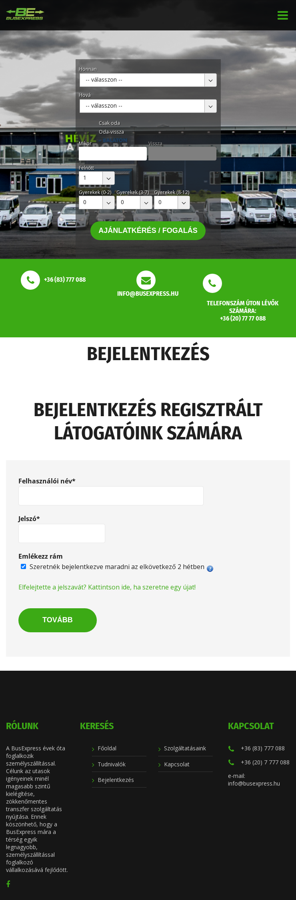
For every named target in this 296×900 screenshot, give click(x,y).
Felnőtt (86, 167)
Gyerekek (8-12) (171, 192)
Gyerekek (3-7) (132, 192)
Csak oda (109, 123)
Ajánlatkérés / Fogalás (148, 231)
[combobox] (148, 80)
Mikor (85, 143)
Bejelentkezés (116, 780)
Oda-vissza (111, 131)
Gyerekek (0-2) (95, 192)
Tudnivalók (112, 764)
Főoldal (107, 748)
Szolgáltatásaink (185, 748)
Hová (85, 95)
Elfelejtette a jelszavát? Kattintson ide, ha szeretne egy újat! (107, 587)
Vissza (155, 143)
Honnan (88, 69)
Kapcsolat (177, 764)
